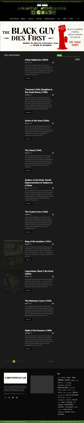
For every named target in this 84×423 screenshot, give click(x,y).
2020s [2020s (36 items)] (73, 380)
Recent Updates (14, 18)
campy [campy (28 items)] (59, 390)
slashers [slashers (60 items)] (61, 407)
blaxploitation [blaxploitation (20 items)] (72, 387)
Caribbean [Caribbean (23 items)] (64, 390)
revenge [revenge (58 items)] (69, 402)
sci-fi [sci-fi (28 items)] (74, 402)
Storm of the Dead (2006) (37, 120)
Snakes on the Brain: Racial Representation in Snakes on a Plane (39, 183)
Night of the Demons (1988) (38, 330)
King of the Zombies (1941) (38, 241)
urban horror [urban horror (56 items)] (67, 409)
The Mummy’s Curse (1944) (38, 301)
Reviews (23, 18)
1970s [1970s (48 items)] (63, 377)
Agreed (39, 5)
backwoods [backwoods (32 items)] (61, 385)
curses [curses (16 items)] (73, 390)
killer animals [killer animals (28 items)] (61, 397)
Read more (28, 78)
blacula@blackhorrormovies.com (16, 393)
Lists (59, 18)
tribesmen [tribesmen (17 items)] (60, 409)
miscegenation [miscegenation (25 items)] (61, 400)
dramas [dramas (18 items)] (64, 392)
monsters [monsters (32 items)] (68, 400)
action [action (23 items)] (77, 380)
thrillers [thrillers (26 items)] (76, 407)
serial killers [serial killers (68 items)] (68, 404)
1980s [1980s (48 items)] (68, 377)
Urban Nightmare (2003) (36, 60)
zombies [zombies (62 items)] (61, 414)
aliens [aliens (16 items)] (64, 382)
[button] (78, 19)
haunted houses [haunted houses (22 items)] (61, 395)
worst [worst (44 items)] (73, 412)
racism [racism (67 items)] (74, 399)
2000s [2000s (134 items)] (61, 380)
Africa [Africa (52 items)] (60, 382)
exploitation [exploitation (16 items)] (69, 392)
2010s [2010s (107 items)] (67, 380)
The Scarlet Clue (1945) (36, 212)
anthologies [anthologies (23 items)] (69, 382)
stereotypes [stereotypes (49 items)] (69, 407)
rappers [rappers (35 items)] (63, 402)
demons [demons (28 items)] (60, 392)
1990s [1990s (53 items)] (74, 377)
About (65, 18)
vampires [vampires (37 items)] (61, 412)
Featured (39, 18)
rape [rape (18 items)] (59, 402)
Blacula (26, 188)
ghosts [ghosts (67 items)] (75, 392)
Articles (31, 18)
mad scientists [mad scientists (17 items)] (68, 397)
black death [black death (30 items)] (68, 385)
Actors (71, 18)
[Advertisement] (42, 384)
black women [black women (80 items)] (63, 387)
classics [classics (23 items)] (69, 390)
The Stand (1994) (33, 150)
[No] (82, 3)
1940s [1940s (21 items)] (59, 377)
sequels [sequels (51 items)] (60, 404)
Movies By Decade (50, 18)
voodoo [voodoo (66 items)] (67, 412)
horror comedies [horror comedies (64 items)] (72, 395)
